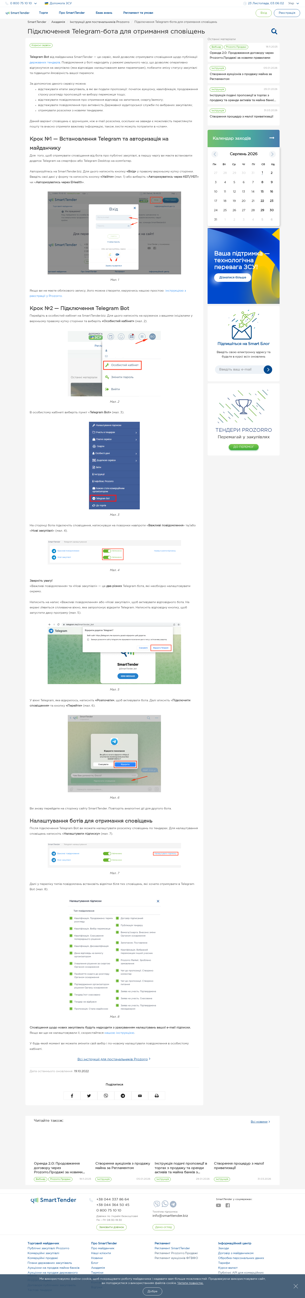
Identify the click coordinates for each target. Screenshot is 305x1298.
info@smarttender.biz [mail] (170, 1215)
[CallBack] (111, 1227)
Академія (98, 1268)
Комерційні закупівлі (43, 1253)
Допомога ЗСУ (58, 3)
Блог (94, 1263)
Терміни (97, 1272)
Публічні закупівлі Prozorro (48, 1248)
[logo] (53, 1200)
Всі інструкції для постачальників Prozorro (113, 1059)
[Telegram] (172, 1205)
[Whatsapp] (164, 1206)
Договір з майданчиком (236, 1253)
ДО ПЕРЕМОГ (243, 447)
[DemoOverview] (163, 1227)
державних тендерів (45, 62)
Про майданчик (102, 1248)
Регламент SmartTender (172, 1248)
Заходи (223, 1248)
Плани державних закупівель (50, 1263)
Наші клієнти (101, 1253)
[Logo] (17, 13)
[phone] (112, 1199)
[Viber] (156, 1205)
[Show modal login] (264, 13)
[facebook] (227, 1206)
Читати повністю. (190, 1283)
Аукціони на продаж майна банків (53, 1268)
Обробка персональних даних (241, 1258)
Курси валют (228, 1268)
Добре (152, 1291)
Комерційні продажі (43, 1258)
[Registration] (287, 13)
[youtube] (218, 1206)
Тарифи (224, 1263)
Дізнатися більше (232, 277)
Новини (97, 1258)
